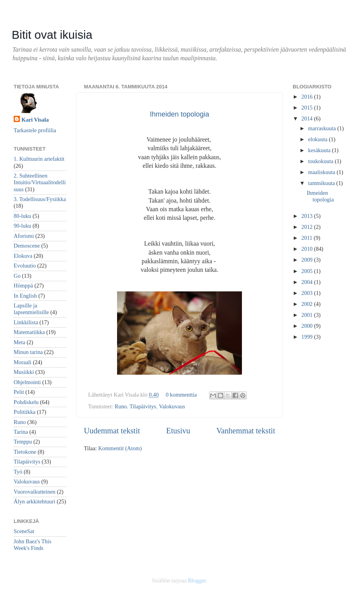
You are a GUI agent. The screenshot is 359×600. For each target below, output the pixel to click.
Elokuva (23, 256)
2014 (307, 118)
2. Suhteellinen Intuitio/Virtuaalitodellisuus (40, 182)
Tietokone (25, 452)
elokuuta (318, 139)
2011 (307, 238)
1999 (307, 337)
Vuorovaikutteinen (34, 492)
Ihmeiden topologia (179, 114)
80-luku (22, 216)
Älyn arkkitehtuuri (34, 501)
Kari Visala (35, 120)
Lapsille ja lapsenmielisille (31, 308)
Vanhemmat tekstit (245, 430)
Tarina (21, 432)
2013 (307, 216)
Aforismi (24, 236)
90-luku (22, 226)
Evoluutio (25, 265)
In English (25, 296)
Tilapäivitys (143, 406)
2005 (307, 271)
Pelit (19, 392)
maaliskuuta (322, 172)
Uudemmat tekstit (112, 430)
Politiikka (25, 412)
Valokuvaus (172, 406)
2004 (307, 282)
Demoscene (27, 246)
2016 (307, 96)
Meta (19, 342)
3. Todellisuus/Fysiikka (40, 199)
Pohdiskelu (26, 402)
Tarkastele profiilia (35, 130)
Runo (121, 406)
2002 (307, 304)
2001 (307, 315)
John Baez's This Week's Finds (33, 544)
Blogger (197, 580)
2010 (307, 249)
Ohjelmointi (27, 382)
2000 (307, 326)
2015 (307, 107)
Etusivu (178, 430)
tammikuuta (322, 183)
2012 (307, 227)
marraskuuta (323, 128)
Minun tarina (28, 352)
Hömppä (23, 285)
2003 (307, 293)
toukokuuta (321, 161)
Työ (18, 472)
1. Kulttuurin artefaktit (39, 159)
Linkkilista (26, 322)
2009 (307, 260)
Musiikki (24, 372)
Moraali (23, 362)
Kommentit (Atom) (120, 448)
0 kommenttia (181, 395)
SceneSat (24, 531)
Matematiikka (29, 332)
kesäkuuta (320, 150)
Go (17, 276)
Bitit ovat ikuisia (52, 34)
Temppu (23, 441)
